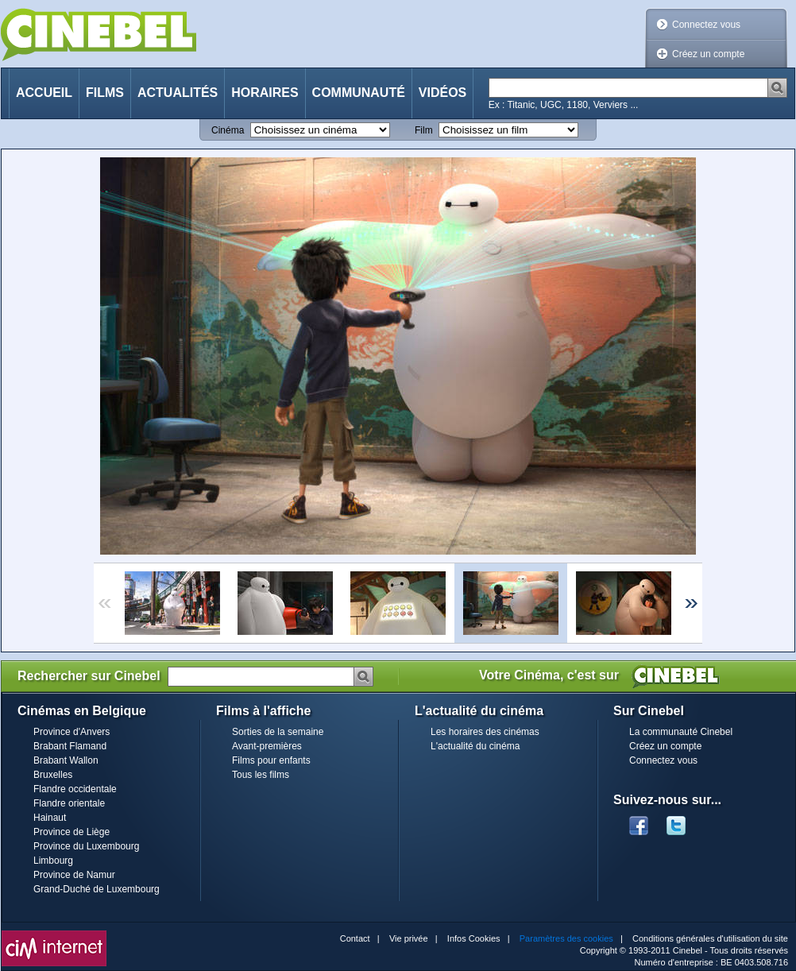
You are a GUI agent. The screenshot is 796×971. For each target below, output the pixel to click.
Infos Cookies (473, 938)
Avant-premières (267, 746)
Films (105, 92)
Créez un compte (708, 54)
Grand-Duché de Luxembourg (96, 889)
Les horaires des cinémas (485, 731)
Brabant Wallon (66, 760)
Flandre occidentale (75, 789)
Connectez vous (706, 24)
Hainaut (49, 817)
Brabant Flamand (69, 746)
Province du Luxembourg (86, 846)
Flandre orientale (69, 803)
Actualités (177, 92)
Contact (355, 938)
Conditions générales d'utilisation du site (710, 938)
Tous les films (260, 774)
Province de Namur (74, 874)
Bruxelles (52, 774)
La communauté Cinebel (680, 731)
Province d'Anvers (71, 731)
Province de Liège (71, 832)
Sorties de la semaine (277, 731)
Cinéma (227, 130)
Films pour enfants (271, 760)
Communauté (358, 92)
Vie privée (408, 938)
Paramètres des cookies (566, 938)
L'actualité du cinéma (475, 746)
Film (424, 130)
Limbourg (53, 860)
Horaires (264, 92)
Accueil (44, 92)
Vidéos (442, 92)
